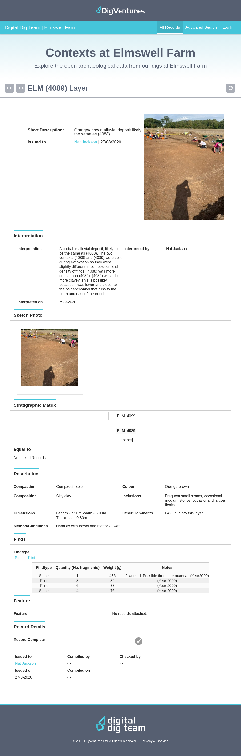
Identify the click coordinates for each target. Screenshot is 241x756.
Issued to (23, 657)
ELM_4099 (126, 416)
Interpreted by (136, 249)
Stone (20, 558)
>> (20, 88)
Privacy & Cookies (155, 741)
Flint (31, 558)
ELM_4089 (126, 431)
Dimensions (24, 513)
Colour (128, 487)
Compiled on (78, 670)
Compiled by (78, 657)
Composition (25, 496)
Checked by (130, 657)
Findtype (21, 552)
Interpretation (29, 249)
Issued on (24, 670)
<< (9, 88)
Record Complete (29, 640)
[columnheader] (42, 568)
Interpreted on (30, 302)
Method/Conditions (31, 526)
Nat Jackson (85, 142)
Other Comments (137, 513)
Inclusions (131, 496)
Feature (20, 614)
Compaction (24, 487)
